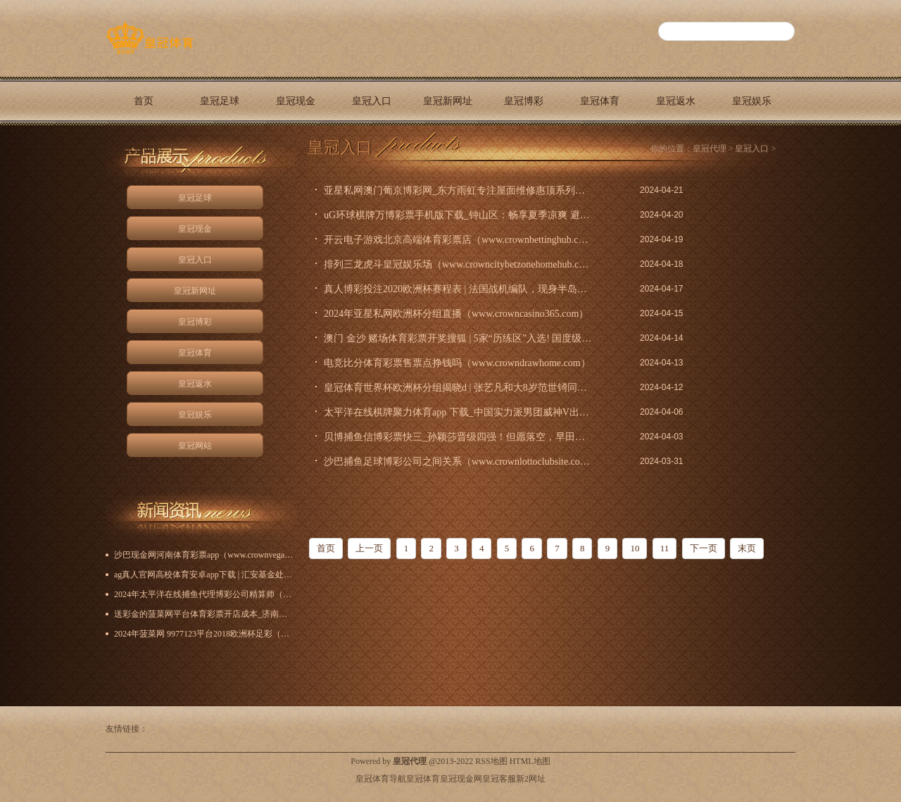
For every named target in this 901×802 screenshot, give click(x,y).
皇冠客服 (499, 779)
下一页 (703, 548)
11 (664, 548)
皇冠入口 (371, 101)
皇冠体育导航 (380, 779)
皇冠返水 (675, 101)
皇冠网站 (143, 149)
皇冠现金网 (461, 779)
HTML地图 (530, 761)
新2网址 (531, 779)
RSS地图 (491, 761)
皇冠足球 (219, 101)
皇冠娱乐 (751, 101)
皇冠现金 (295, 101)
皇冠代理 (709, 148)
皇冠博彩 (523, 101)
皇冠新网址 (447, 101)
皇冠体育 (599, 101)
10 (634, 548)
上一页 (369, 548)
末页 (747, 548)
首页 (143, 101)
